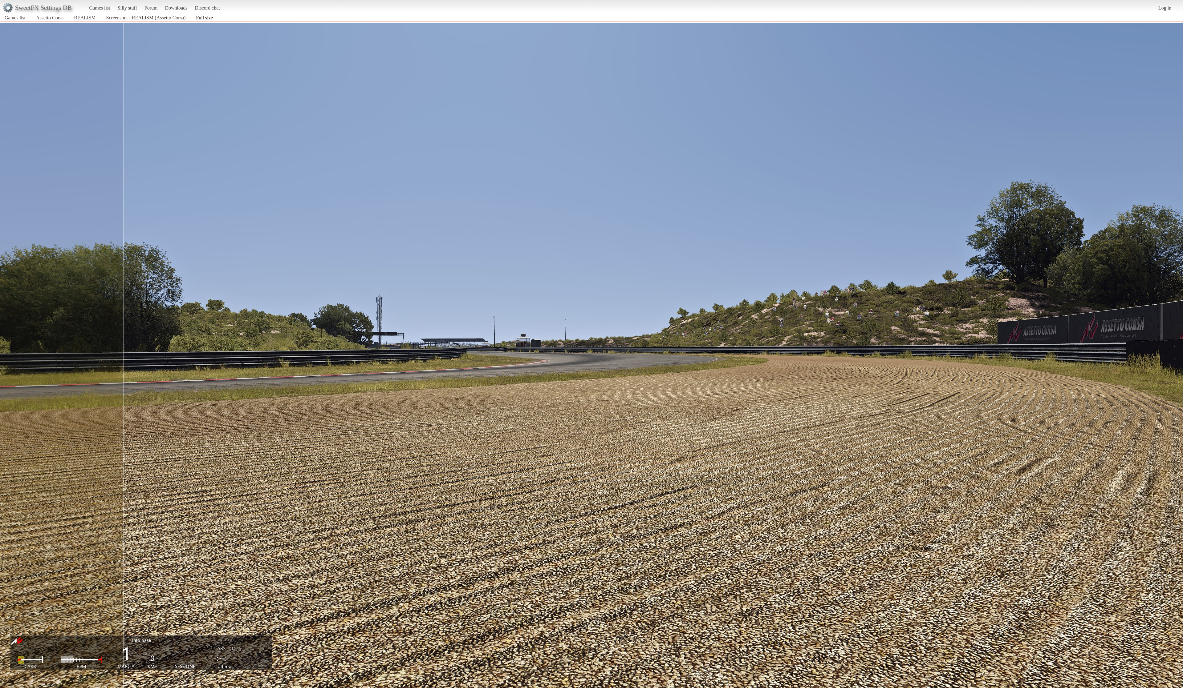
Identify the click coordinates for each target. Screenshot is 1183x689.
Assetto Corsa (49, 17)
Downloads (176, 7)
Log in (1164, 7)
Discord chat (207, 7)
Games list (99, 7)
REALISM (85, 17)
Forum (151, 7)
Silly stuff (127, 7)
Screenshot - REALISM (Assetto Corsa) (146, 17)
